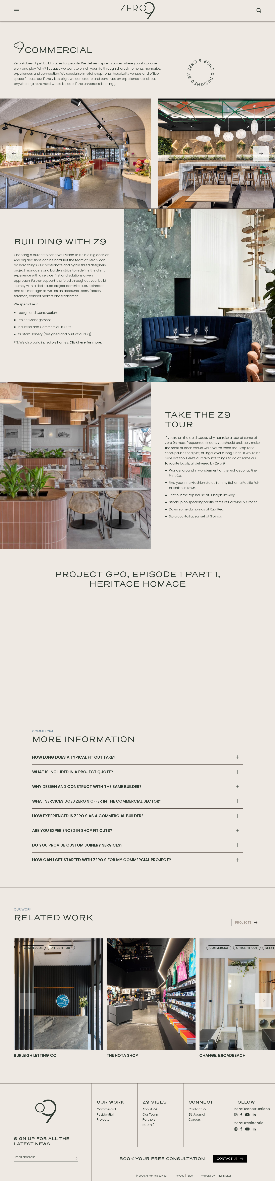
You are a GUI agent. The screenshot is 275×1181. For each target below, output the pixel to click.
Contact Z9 (197, 1109)
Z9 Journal (196, 1114)
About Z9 (150, 1109)
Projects (103, 1119)
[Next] (261, 153)
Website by (216, 1175)
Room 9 (149, 1124)
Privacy (180, 1175)
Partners (149, 1119)
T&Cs (189, 1175)
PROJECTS (243, 922)
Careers (194, 1119)
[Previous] (14, 153)
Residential (105, 1114)
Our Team (150, 1114)
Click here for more (85, 342)
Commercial (106, 1109)
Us (227, 1158)
